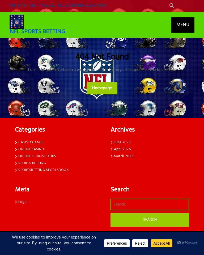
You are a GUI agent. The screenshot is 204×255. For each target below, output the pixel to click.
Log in (23, 202)
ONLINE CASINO (31, 149)
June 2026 (122, 142)
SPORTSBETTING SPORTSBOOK (43, 170)
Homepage (104, 88)
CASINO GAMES (31, 142)
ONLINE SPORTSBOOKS (37, 156)
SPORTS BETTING (32, 163)
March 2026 (123, 156)
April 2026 (122, 149)
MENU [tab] (182, 25)
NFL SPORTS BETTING (37, 31)
